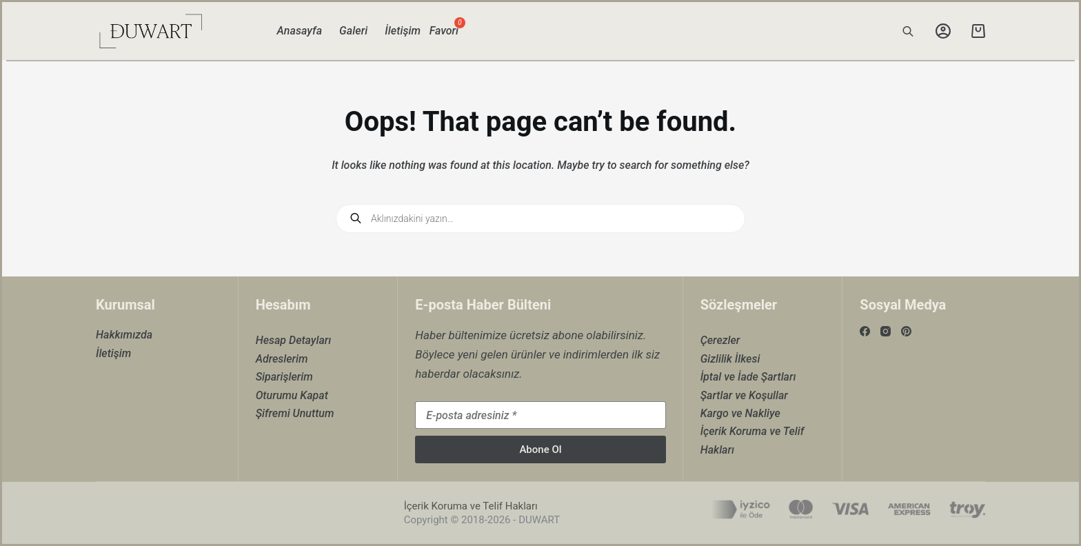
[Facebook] (865, 331)
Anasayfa (300, 30)
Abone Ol (540, 449)
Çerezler (720, 340)
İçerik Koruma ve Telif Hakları (471, 506)
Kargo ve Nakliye (740, 413)
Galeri (353, 30)
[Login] (943, 31)
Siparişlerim (284, 376)
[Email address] (540, 415)
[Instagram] (885, 331)
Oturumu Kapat (292, 395)
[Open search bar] (908, 31)
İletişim (403, 30)
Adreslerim (282, 358)
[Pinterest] (906, 331)
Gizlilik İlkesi (730, 358)
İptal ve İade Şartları (748, 376)
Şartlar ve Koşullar (744, 395)
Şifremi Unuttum (295, 413)
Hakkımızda (124, 334)
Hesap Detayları (294, 340)
